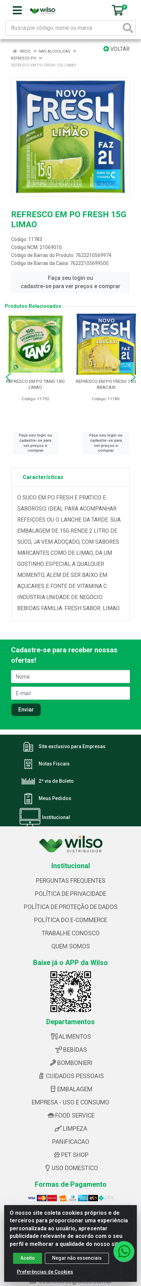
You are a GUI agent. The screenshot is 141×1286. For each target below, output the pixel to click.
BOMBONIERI (70, 1062)
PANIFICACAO (70, 1141)
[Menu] (17, 10)
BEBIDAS (70, 1049)
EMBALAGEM (70, 1089)
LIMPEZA (70, 1128)
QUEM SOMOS (70, 946)
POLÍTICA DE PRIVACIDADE (70, 893)
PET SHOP (70, 1154)
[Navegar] (8, 377)
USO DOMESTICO (70, 1168)
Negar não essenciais (77, 1258)
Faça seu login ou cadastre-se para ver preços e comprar (70, 282)
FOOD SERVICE (70, 1115)
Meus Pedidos (55, 798)
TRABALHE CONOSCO (71, 933)
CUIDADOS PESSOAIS (70, 1076)
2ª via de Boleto (56, 781)
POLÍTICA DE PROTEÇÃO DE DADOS (71, 906)
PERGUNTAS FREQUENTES (70, 880)
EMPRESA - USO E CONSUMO (70, 1102)
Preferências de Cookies (45, 1272)
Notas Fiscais (54, 764)
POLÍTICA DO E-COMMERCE (70, 920)
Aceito (27, 1258)
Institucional (56, 817)
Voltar (116, 49)
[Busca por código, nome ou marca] (63, 28)
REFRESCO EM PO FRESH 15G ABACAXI (106, 384)
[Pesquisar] (128, 28)
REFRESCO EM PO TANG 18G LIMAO (35, 384)
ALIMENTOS (70, 1036)
